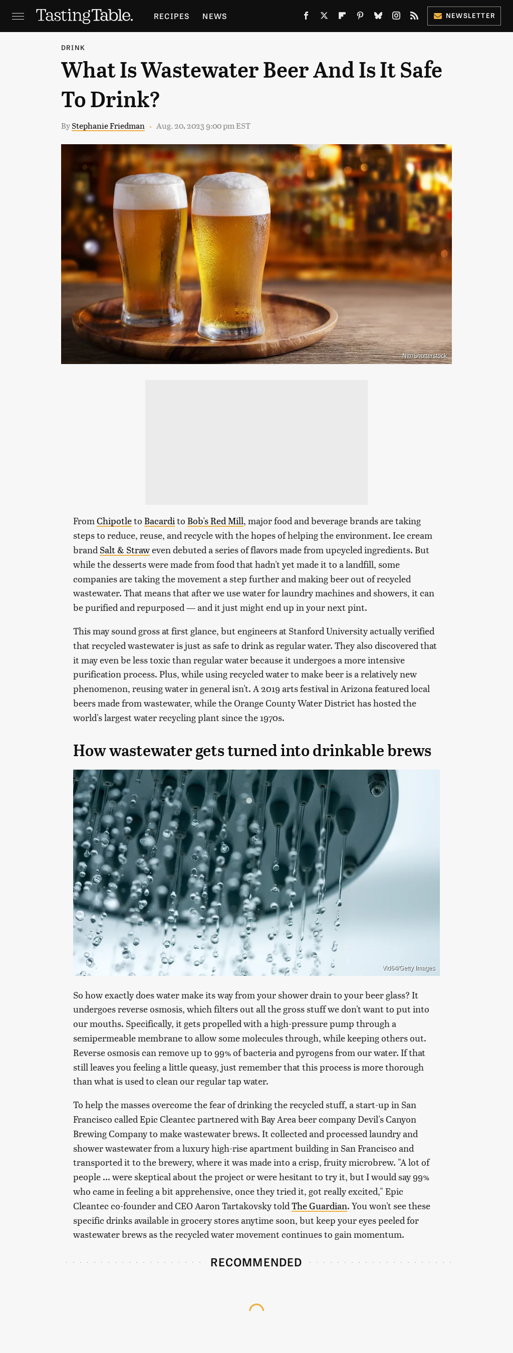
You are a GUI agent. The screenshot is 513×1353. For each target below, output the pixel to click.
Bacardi (159, 520)
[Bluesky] (378, 17)
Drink (73, 47)
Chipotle (114, 520)
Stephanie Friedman (108, 125)
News (214, 16)
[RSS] (414, 17)
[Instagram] (396, 17)
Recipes (171, 16)
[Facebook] (306, 17)
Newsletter (464, 15)
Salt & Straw (125, 549)
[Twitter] (324, 17)
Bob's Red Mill (215, 520)
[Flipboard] (342, 17)
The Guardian (319, 1205)
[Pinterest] (360, 17)
